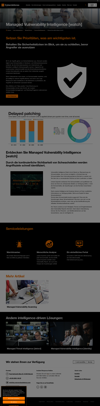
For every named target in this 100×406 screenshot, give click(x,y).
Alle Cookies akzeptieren (13, 403)
